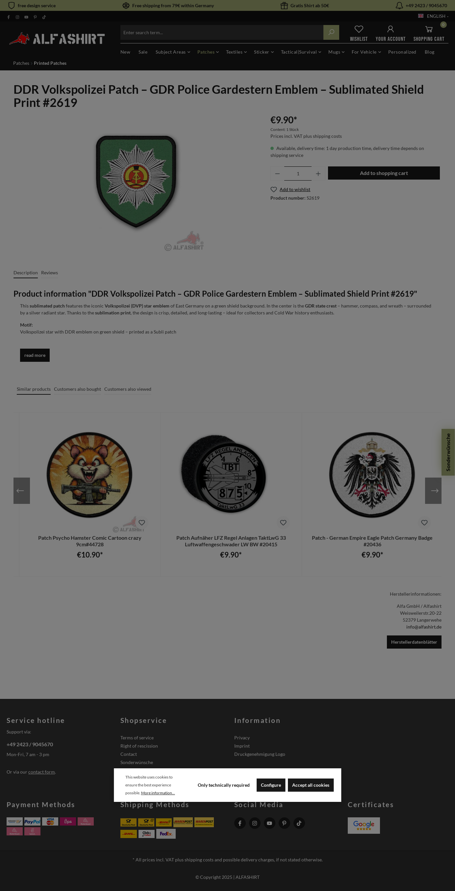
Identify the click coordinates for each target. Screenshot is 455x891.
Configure (271, 785)
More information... (158, 792)
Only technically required (224, 785)
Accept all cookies (310, 785)
